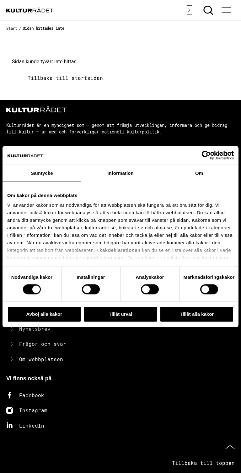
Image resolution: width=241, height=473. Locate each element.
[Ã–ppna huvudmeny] (227, 10)
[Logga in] (188, 10)
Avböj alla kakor (44, 314)
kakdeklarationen (120, 250)
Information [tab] (120, 173)
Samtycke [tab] (42, 173)
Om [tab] (199, 173)
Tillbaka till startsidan (65, 78)
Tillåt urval (120, 314)
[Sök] (208, 10)
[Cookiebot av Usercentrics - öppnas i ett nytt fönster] (206, 155)
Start (11, 28)
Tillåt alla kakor (197, 314)
